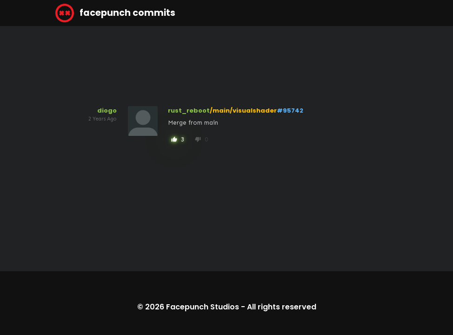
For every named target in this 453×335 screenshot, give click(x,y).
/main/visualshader (243, 110)
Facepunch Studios (202, 307)
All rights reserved (281, 307)
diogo (107, 110)
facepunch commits (115, 13)
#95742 (290, 110)
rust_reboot (189, 110)
